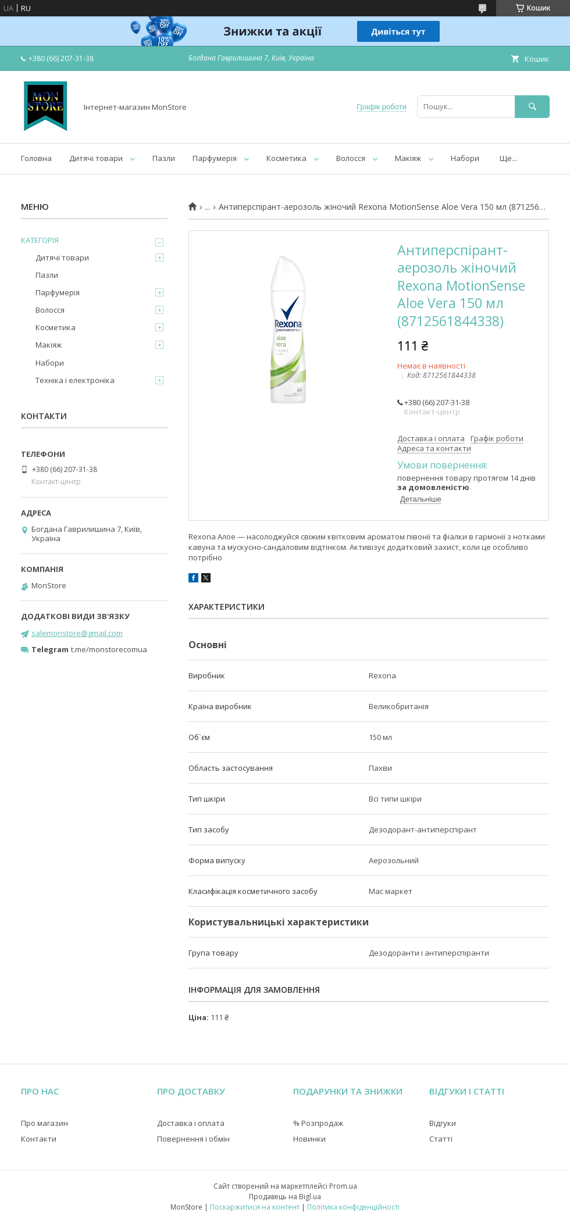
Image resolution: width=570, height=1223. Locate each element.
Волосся (350, 158)
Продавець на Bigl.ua (285, 1196)
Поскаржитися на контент (255, 1207)
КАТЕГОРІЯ (40, 240)
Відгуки (442, 1123)
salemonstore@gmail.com (77, 633)
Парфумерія (215, 158)
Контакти (38, 1138)
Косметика (286, 158)
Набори (465, 158)
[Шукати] (532, 106)
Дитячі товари (96, 158)
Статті (441, 1138)
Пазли (163, 158)
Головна (36, 158)
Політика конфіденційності (353, 1207)
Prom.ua (343, 1186)
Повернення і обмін (193, 1138)
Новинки (309, 1138)
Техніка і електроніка (75, 380)
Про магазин (44, 1123)
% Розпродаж (318, 1123)
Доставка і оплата (191, 1123)
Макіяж (408, 158)
